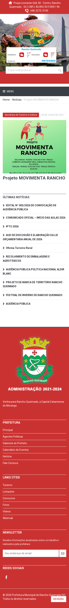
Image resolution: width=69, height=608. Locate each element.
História (7, 456)
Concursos (9, 498)
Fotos (6, 504)
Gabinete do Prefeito (15, 443)
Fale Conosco (10, 463)
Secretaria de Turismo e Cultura (21, 115)
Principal (8, 430)
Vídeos (7, 511)
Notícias (17, 99)
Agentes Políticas (13, 436)
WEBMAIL (58, 599)
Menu (10, 91)
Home (6, 99)
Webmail (8, 518)
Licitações (8, 491)
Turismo (7, 485)
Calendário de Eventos (16, 449)
